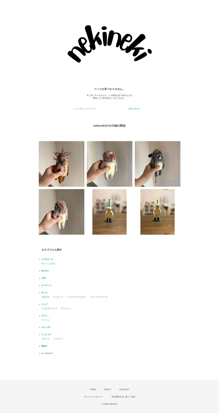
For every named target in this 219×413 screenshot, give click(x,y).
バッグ (44, 304)
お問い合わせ (134, 109)
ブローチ (45, 339)
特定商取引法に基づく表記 (123, 397)
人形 (43, 278)
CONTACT (124, 389)
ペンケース (58, 297)
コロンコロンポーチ (99, 297)
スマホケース (47, 259)
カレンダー (46, 327)
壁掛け (44, 346)
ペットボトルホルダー (76, 297)
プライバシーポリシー (93, 397)
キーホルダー (47, 353)
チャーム (45, 320)
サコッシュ (66, 308)
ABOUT (107, 389)
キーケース (46, 285)
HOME (93, 389)
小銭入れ (45, 297)
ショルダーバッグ (49, 308)
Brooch (45, 271)
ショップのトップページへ (85, 109)
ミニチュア (46, 334)
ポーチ (44, 293)
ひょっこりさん (48, 263)
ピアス (44, 316)
